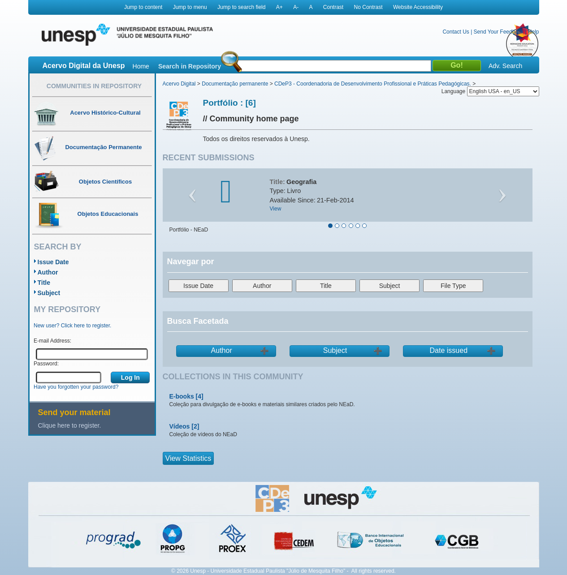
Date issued (449, 350)
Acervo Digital (179, 84)
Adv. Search (505, 65)
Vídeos (179, 426)
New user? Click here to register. (72, 325)
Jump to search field (241, 7)
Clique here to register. (69, 425)
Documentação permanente (235, 84)
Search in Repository (189, 66)
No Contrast (368, 7)
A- (296, 7)
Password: (46, 363)
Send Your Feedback (499, 32)
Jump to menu (190, 7)
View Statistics (188, 458)
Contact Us (455, 32)
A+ (279, 7)
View (275, 209)
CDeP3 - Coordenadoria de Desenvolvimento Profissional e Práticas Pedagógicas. (372, 84)
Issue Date (53, 262)
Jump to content (143, 7)
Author (48, 272)
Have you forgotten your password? (76, 387)
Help (533, 32)
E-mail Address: (52, 341)
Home (141, 66)
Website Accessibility (418, 7)
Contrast (333, 7)
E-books (181, 396)
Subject (49, 292)
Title (44, 282)
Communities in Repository (94, 86)
